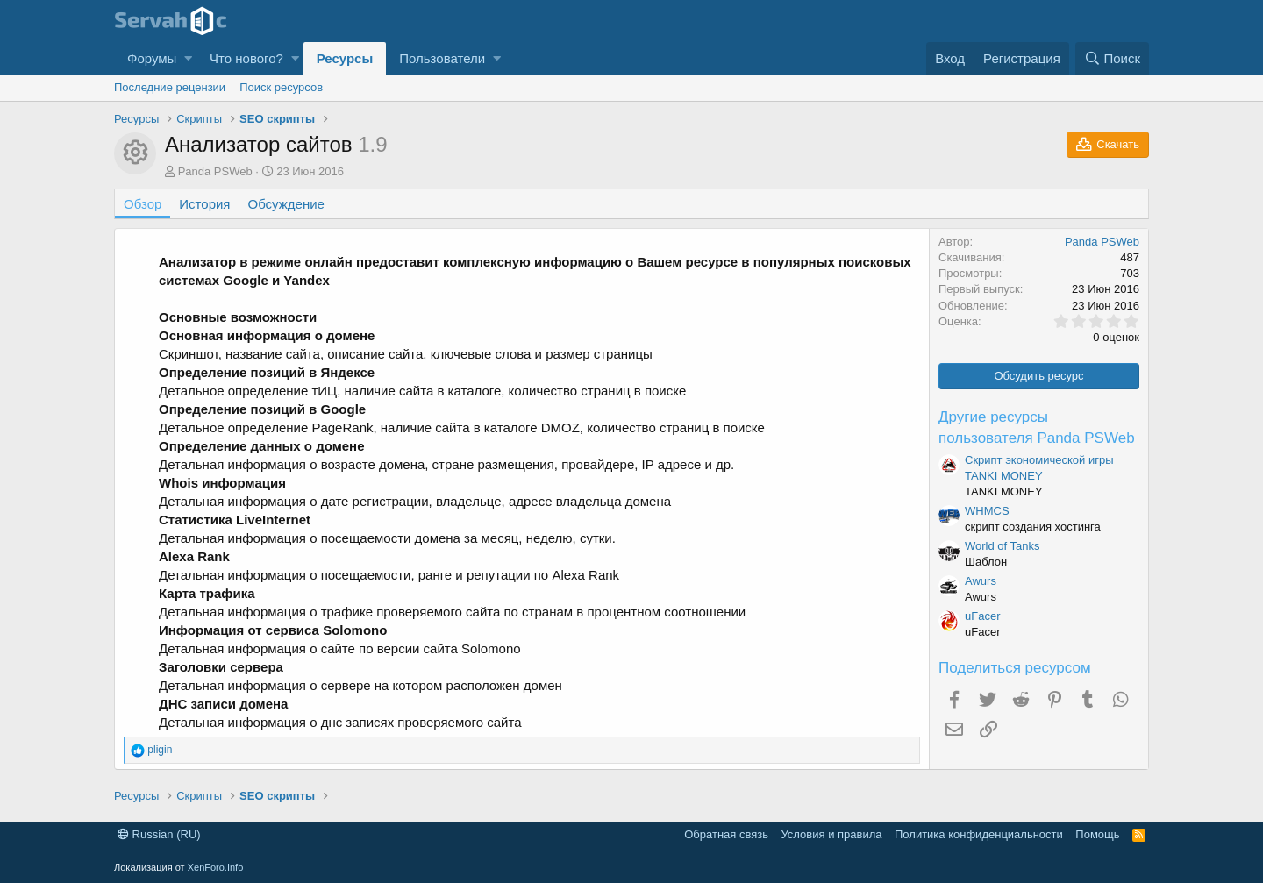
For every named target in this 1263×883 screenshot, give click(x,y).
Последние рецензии (169, 87)
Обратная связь (726, 834)
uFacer (982, 616)
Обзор (142, 203)
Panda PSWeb (215, 171)
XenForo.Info (216, 867)
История (204, 203)
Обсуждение (286, 203)
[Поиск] (1112, 58)
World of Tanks (1002, 545)
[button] (188, 58)
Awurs (980, 580)
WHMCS (987, 510)
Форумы (151, 58)
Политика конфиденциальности (979, 834)
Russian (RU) (159, 834)
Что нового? (246, 58)
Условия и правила (831, 834)
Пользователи (442, 58)
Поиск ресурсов (281, 87)
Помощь (1097, 834)
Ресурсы (345, 58)
